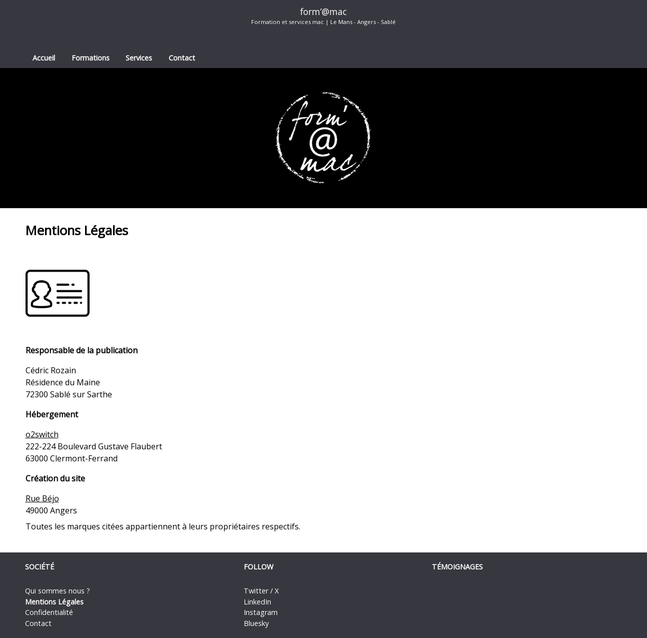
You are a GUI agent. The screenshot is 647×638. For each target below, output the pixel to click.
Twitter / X (261, 590)
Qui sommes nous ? (57, 590)
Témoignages (457, 566)
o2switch (42, 434)
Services (139, 58)
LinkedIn (257, 601)
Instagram (261, 612)
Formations (91, 58)
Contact (182, 58)
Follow (258, 566)
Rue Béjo (42, 498)
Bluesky (256, 623)
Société (39, 566)
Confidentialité (49, 612)
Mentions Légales (54, 601)
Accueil (44, 58)
